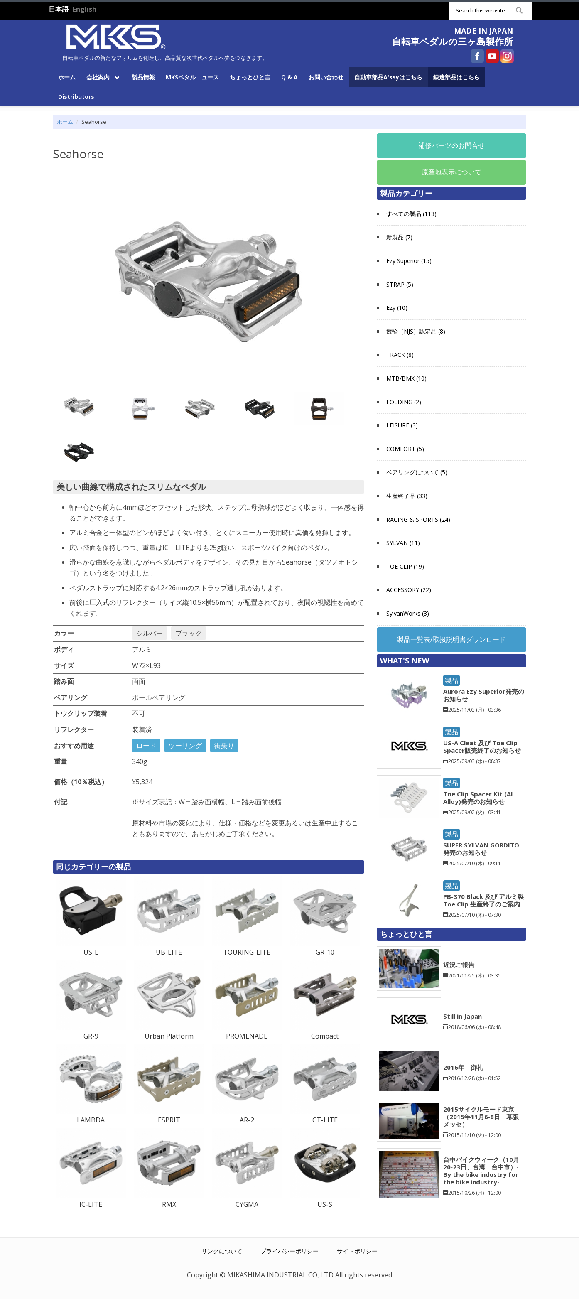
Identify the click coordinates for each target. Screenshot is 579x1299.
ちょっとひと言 (250, 77)
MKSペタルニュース (192, 77)
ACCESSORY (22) (408, 590)
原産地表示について (451, 172)
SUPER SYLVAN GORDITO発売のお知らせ (481, 849)
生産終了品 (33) (406, 496)
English (84, 9)
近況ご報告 (458, 964)
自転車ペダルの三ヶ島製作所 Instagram (507, 56)
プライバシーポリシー (289, 1251)
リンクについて (221, 1251)
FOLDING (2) (403, 402)
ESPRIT (169, 1120)
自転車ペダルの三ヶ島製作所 (452, 41)
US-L (90, 952)
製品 (451, 680)
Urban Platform (169, 1036)
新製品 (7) (399, 237)
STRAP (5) (399, 284)
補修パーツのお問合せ (451, 145)
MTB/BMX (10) (406, 378)
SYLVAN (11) (403, 543)
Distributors (76, 97)
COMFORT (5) (405, 449)
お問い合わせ (326, 77)
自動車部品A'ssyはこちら (388, 77)
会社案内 (101, 76)
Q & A (289, 77)
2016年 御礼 (463, 1067)
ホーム (67, 77)
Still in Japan (462, 1016)
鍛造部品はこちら (456, 77)
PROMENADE (246, 1036)
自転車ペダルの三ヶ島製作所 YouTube (492, 56)
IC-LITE (90, 1204)
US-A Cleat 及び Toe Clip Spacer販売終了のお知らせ (482, 746)
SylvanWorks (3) (407, 613)
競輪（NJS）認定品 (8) (415, 331)
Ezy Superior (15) (409, 261)
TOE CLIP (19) (405, 566)
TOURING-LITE (246, 952)
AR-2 (247, 1120)
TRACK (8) (400, 355)
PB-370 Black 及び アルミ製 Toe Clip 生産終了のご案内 (483, 900)
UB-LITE (169, 952)
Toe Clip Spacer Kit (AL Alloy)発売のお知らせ (478, 797)
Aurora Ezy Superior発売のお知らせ (483, 695)
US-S (324, 1204)
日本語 (59, 9)
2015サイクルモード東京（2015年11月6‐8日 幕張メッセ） (481, 1116)
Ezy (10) (396, 308)
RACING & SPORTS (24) (418, 519)
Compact (325, 1036)
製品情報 (143, 77)
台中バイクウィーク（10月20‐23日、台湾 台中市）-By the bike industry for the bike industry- (481, 1170)
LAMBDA (91, 1120)
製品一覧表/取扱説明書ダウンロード (451, 639)
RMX (169, 1204)
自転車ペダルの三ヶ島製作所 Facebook (477, 56)
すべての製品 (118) (411, 214)
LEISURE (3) (402, 425)
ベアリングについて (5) (416, 472)
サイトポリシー (357, 1251)
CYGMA (247, 1204)
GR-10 (325, 952)
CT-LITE (325, 1120)
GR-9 (90, 1036)
